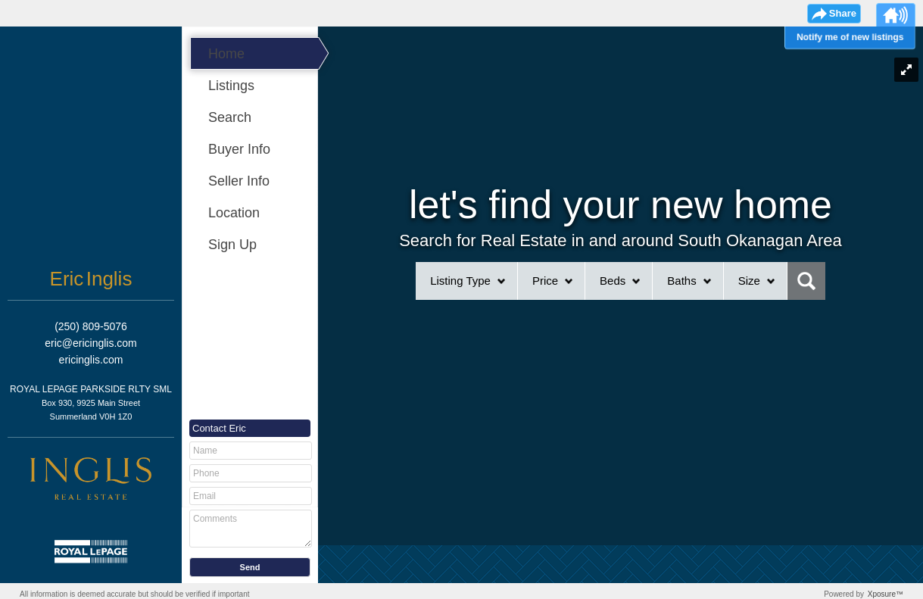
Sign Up (232, 244)
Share (842, 13)
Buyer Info (239, 149)
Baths (681, 280)
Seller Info (239, 181)
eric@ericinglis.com (91, 343)
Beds (612, 280)
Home (226, 53)
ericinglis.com (91, 360)
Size (749, 280)
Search (229, 117)
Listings (231, 85)
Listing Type (460, 280)
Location (234, 212)
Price (545, 280)
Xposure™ (885, 594)
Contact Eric (219, 428)
